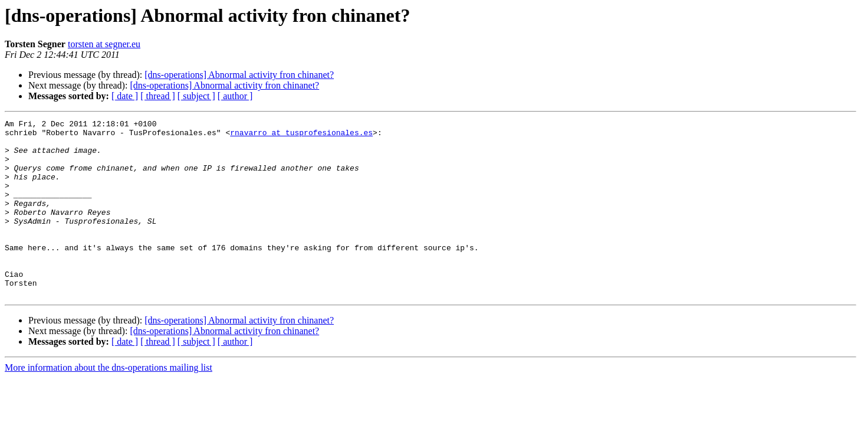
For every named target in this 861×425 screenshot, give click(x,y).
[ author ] (235, 96)
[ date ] (124, 96)
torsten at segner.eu (104, 44)
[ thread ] (157, 96)
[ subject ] (196, 96)
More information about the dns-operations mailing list (108, 403)
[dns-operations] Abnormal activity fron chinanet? (239, 75)
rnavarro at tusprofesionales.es (301, 135)
